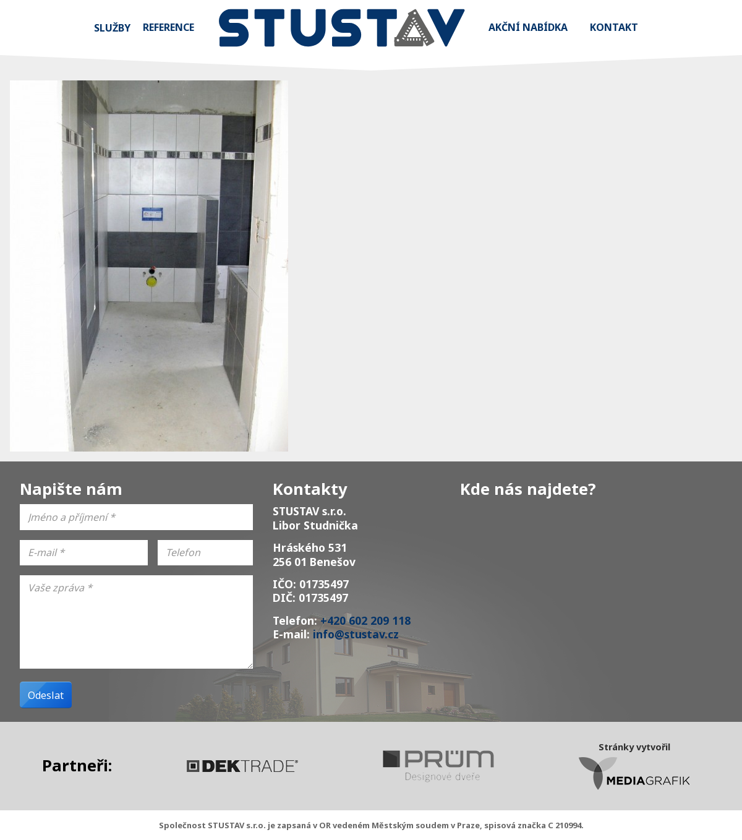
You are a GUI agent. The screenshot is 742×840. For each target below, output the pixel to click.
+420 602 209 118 (365, 620)
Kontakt (614, 27)
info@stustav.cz (356, 634)
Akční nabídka (528, 27)
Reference (168, 27)
